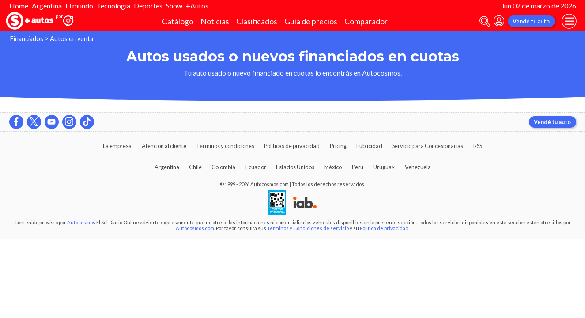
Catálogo (177, 21)
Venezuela (418, 166)
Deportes (148, 5)
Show (174, 5)
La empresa (117, 145)
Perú (357, 166)
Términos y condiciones (225, 145)
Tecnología (113, 5)
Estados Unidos (295, 166)
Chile (195, 166)
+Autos (197, 5)
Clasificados (256, 21)
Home (18, 5)
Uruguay (384, 166)
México (333, 166)
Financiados (26, 38)
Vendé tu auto (531, 21)
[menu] (569, 21)
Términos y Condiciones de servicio (308, 228)
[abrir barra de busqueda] (484, 21)
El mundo (79, 5)
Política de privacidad (384, 228)
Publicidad (369, 145)
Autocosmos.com (195, 228)
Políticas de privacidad (292, 145)
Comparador (366, 21)
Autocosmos (81, 222)
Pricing (338, 145)
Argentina (47, 5)
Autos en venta (71, 38)
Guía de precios (310, 21)
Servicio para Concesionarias (427, 145)
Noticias (214, 21)
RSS (477, 145)
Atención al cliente (164, 145)
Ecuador (255, 166)
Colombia (223, 166)
